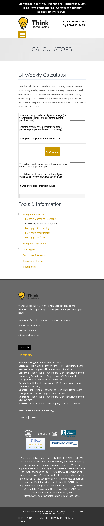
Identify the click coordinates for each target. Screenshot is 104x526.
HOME (21, 518)
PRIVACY (22, 417)
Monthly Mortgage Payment (40, 218)
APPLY (29, 518)
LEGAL (33, 417)
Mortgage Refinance (36, 237)
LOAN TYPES (56, 518)
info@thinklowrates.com (30, 335)
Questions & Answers (34, 255)
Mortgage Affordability (37, 228)
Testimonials (30, 266)
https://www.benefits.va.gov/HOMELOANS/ (54, 488)
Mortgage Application (34, 243)
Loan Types (29, 249)
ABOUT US (69, 518)
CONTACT (22, 522)
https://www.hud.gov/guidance (35, 485)
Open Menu (22, 34)
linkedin (25, 347)
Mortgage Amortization (37, 232)
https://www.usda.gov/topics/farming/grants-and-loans (51, 495)
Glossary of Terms (33, 260)
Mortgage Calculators (34, 214)
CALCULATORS (41, 518)
